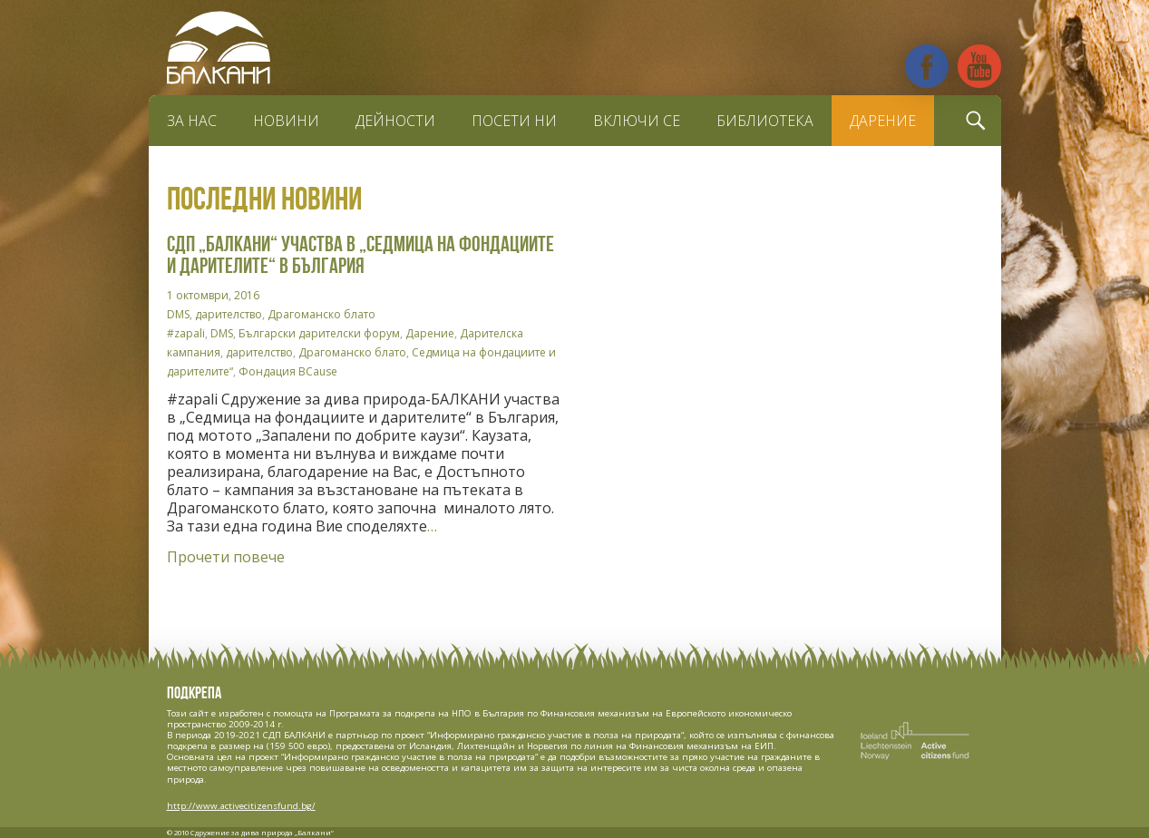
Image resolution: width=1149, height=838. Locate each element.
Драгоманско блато (321, 314)
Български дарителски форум (319, 333)
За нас (192, 121)
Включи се (636, 121)
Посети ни (514, 121)
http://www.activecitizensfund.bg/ (241, 806)
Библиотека (764, 121)
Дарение (883, 121)
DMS (178, 314)
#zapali (186, 333)
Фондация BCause (288, 371)
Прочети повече (226, 557)
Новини (286, 121)
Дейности (395, 121)
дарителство (228, 314)
